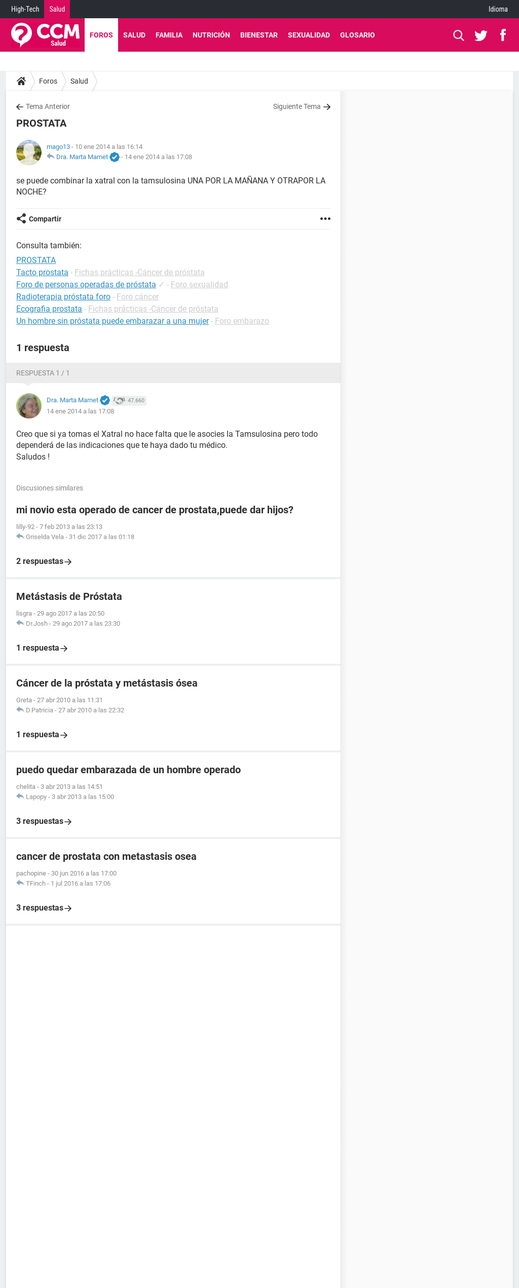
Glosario (357, 35)
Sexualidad (309, 35)
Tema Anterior (48, 106)
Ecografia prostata (49, 309)
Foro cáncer (138, 296)
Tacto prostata (42, 272)
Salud (57, 9)
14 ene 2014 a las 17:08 (158, 157)
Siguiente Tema (297, 106)
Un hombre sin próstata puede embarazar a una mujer (112, 321)
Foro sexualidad (199, 284)
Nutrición (211, 35)
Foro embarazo (242, 321)
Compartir (45, 219)
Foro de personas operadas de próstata (86, 284)
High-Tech (25, 9)
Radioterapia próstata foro (63, 296)
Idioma (498, 9)
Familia (169, 35)
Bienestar (259, 35)
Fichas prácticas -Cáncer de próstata (140, 272)
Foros (101, 35)
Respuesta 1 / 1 (43, 373)
